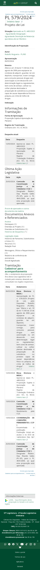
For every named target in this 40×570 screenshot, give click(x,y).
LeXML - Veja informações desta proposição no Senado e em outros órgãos (19, 502)
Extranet (20, 566)
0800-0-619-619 (21, 530)
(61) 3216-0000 (29, 533)
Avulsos (8, 221)
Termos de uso (20, 557)
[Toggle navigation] (5, 3)
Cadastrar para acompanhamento (16, 270)
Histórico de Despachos (14, 232)
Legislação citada (11, 236)
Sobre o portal (20, 552)
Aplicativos (20, 562)
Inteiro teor (13, 21)
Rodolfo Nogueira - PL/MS (15, 54)
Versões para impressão (26, 12)
